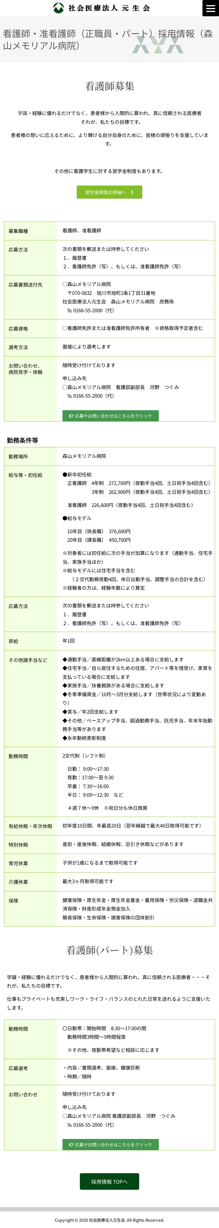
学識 (22, 112)
